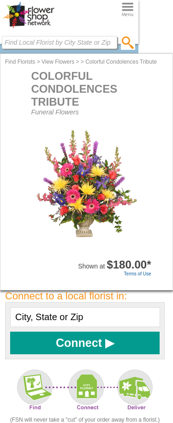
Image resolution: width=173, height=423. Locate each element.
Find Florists (20, 62)
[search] (128, 42)
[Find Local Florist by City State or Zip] (59, 42)
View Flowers (58, 62)
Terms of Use (137, 273)
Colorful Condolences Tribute (121, 62)
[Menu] (127, 10)
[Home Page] (29, 28)
